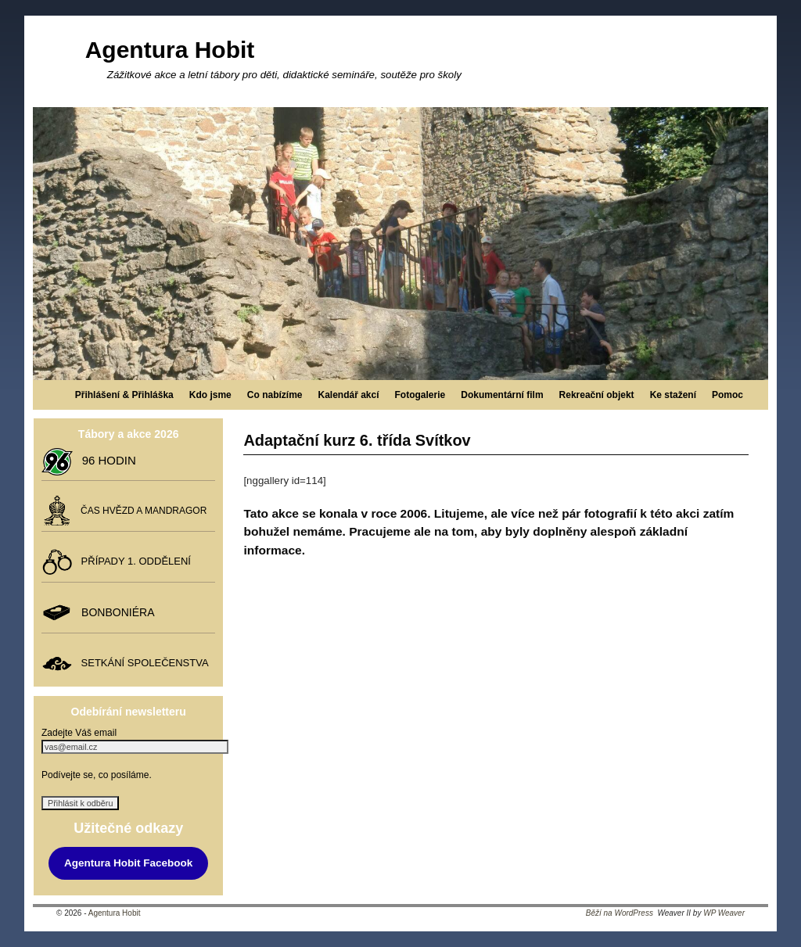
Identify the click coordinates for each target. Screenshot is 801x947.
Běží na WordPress (619, 913)
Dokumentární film (502, 394)
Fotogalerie (420, 394)
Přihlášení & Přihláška (124, 394)
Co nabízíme (275, 394)
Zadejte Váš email (79, 732)
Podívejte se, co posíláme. (96, 774)
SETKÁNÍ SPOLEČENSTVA (141, 663)
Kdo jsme (210, 394)
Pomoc (727, 394)
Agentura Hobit (170, 50)
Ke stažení (673, 394)
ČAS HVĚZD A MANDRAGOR (141, 510)
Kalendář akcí (348, 394)
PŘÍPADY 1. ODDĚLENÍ (133, 561)
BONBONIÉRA (114, 612)
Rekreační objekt (596, 394)
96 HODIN (105, 460)
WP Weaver (724, 913)
